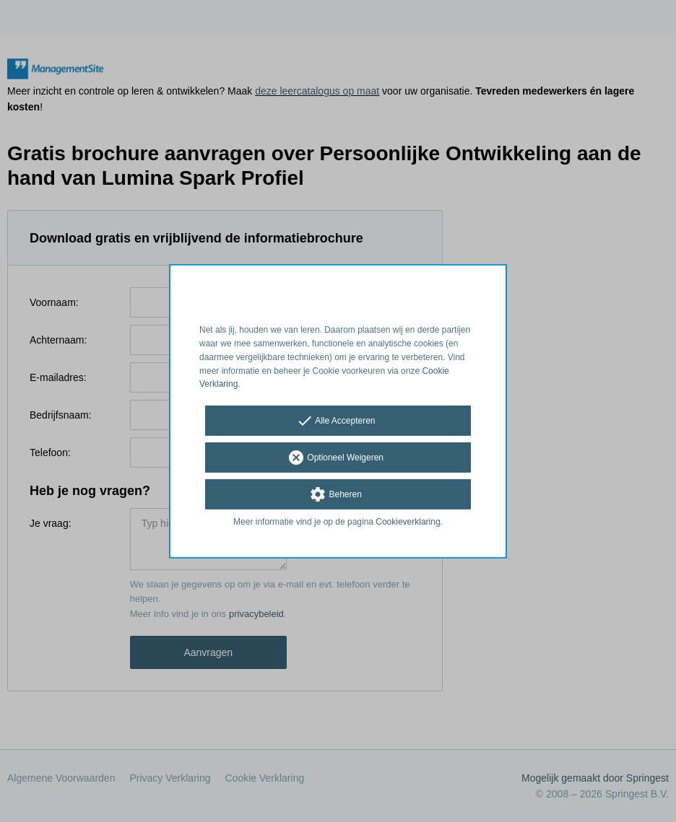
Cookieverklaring (408, 522)
